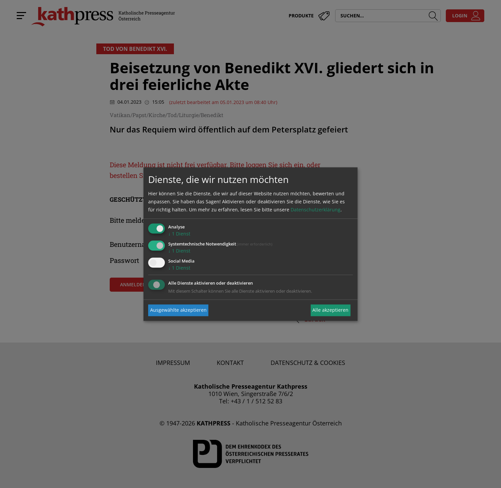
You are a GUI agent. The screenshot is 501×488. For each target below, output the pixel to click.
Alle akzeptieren (330, 310)
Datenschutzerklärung (315, 210)
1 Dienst (179, 234)
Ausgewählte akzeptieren (178, 310)
